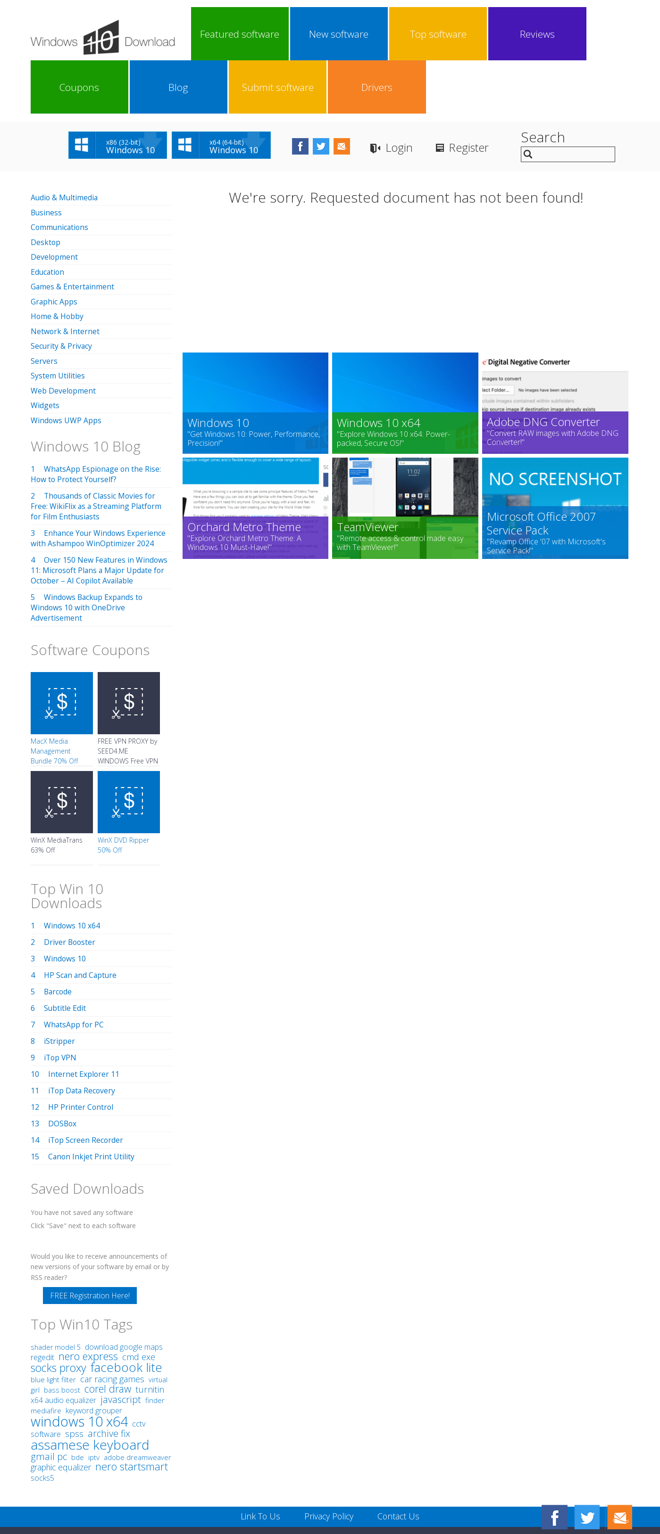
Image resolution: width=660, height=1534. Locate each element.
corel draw (107, 1331)
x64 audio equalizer (63, 1343)
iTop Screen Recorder (86, 1083)
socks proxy (58, 1310)
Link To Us (259, 1459)
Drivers (600, 34)
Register (481, 94)
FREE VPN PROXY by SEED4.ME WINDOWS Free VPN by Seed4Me (128, 699)
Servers (44, 305)
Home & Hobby (57, 261)
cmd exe (138, 1299)
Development (54, 202)
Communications (60, 173)
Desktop (46, 188)
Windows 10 (65, 901)
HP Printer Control (81, 1050)
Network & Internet (65, 276)
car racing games (112, 1322)
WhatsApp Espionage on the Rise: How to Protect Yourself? (97, 417)
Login (410, 94)
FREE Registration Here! (90, 1238)
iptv (94, 1400)
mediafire (46, 1353)
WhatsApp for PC (74, 967)
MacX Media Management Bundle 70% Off (54, 694)
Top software (327, 34)
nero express (88, 1299)
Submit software (546, 34)
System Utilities (58, 319)
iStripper (59, 984)
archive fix (109, 1376)
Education (48, 217)
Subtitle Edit (65, 951)
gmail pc (49, 1399)
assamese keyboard (90, 1387)
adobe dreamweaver (137, 1400)
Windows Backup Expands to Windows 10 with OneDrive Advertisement (88, 550)
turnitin (149, 1332)
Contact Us (399, 1459)
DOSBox (62, 1066)
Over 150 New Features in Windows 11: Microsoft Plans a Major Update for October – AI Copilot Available (100, 513)
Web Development (63, 334)
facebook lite (126, 1310)
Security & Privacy (62, 290)
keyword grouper (94, 1353)
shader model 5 (56, 1290)
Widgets (45, 349)
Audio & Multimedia (65, 144)
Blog (491, 34)
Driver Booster (70, 885)
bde (77, 1400)
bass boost (62, 1332)
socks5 (42, 1421)
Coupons (436, 34)
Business (47, 159)
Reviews (381, 34)
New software (272, 34)
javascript (120, 1342)
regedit (42, 1300)
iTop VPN (61, 1000)
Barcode (58, 934)
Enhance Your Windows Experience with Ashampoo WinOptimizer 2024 (99, 481)
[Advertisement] (406, 230)
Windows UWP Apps (66, 363)
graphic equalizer (61, 1410)
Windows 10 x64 (72, 868)
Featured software (217, 34)
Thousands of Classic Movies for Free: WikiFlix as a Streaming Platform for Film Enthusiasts (97, 449)
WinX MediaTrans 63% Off (57, 788)
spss (74, 1376)
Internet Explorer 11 (84, 1017)
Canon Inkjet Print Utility (91, 1099)
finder (155, 1343)
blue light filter (53, 1322)
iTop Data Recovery (82, 1033)
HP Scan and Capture (81, 918)
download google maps (124, 1290)
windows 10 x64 (79, 1364)
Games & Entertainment (73, 232)
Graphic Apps (54, 246)
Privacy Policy (328, 1459)
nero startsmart (131, 1409)
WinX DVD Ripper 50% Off (123, 788)
